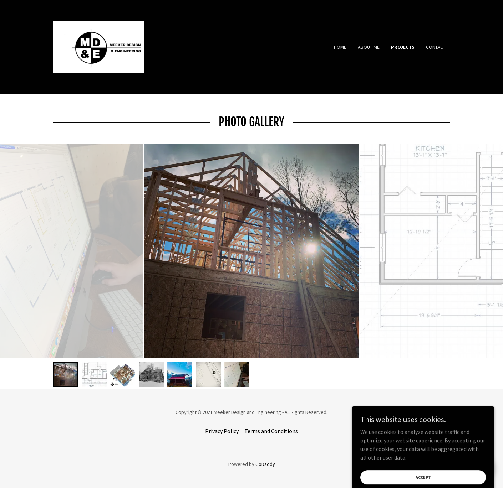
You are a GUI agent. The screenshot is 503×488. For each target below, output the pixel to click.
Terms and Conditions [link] (271, 431)
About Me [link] (369, 47)
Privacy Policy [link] (222, 431)
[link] (98, 46)
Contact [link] (436, 47)
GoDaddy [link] (265, 464)
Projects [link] (403, 47)
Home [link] (340, 47)
